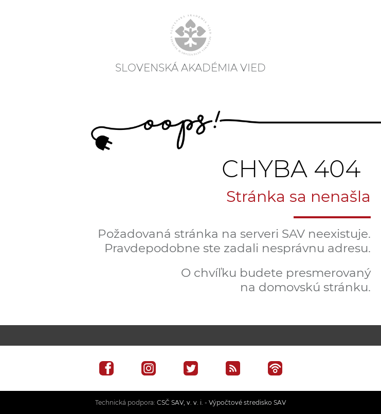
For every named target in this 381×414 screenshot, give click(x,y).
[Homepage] (190, 34)
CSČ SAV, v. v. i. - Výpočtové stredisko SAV (221, 402)
